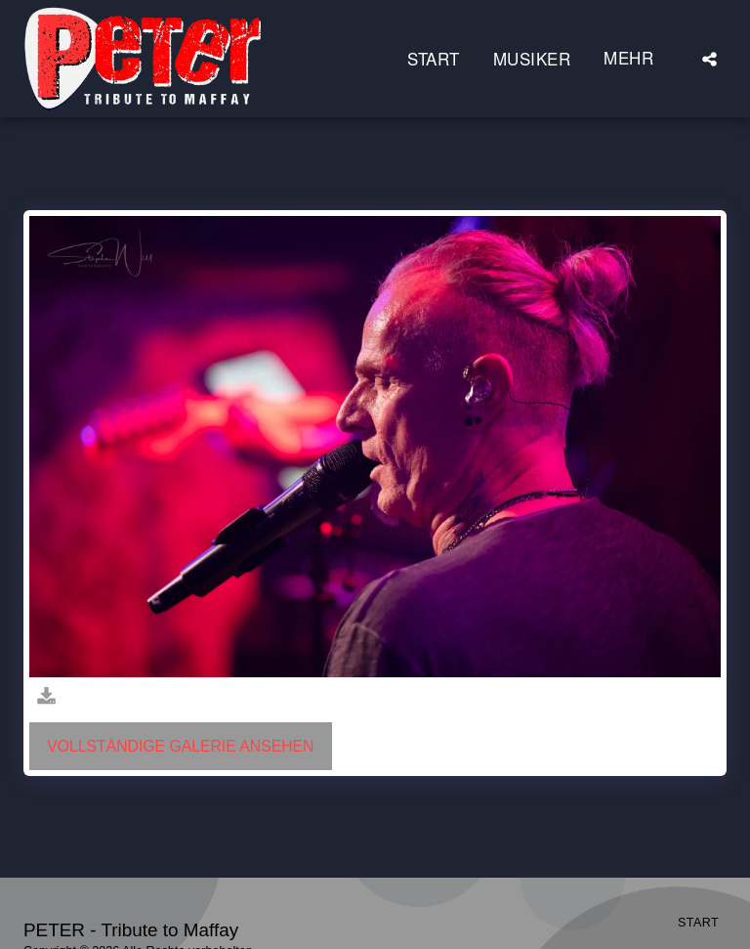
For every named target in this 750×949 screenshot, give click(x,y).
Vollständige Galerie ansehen (180, 746)
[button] (709, 58)
